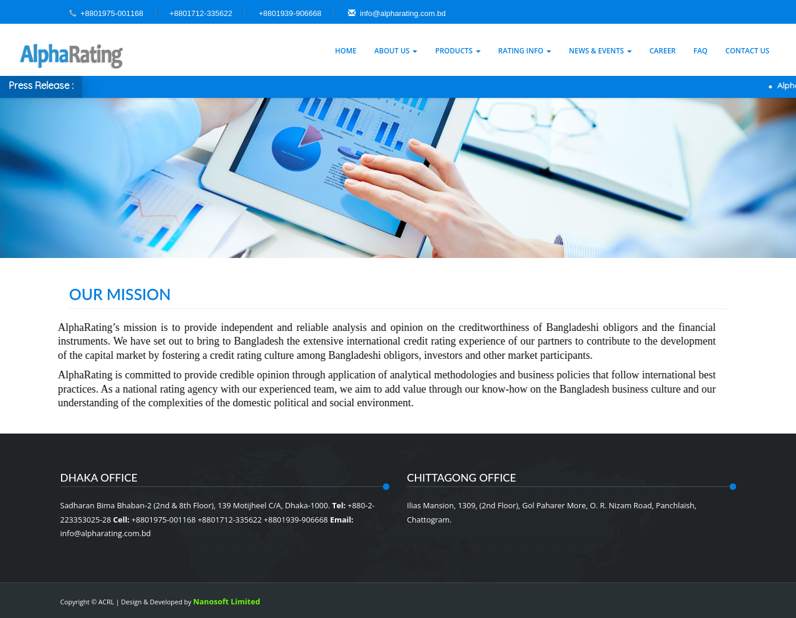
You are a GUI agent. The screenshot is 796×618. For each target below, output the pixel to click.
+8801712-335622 (201, 13)
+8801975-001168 (112, 13)
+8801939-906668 (289, 13)
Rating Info (524, 51)
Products (457, 51)
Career (663, 51)
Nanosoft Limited (226, 601)
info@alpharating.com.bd (397, 13)
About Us (396, 51)
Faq (700, 51)
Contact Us (747, 51)
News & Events (600, 51)
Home (345, 51)
